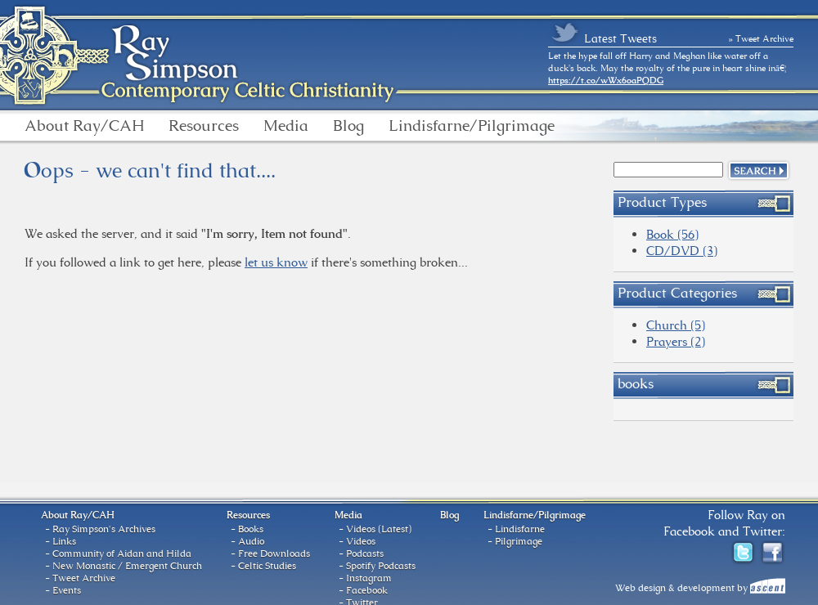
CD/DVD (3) (681, 250)
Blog (348, 126)
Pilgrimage (518, 541)
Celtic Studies (267, 565)
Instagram (369, 578)
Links (64, 541)
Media (285, 126)
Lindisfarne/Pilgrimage (472, 126)
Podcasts (365, 553)
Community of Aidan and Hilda (121, 553)
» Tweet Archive (761, 38)
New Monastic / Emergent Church (127, 565)
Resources (204, 126)
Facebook (367, 590)
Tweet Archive (83, 578)
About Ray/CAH (84, 126)
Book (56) (672, 234)
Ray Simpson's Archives (103, 529)
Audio (251, 541)
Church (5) (675, 325)
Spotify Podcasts (381, 565)
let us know (276, 262)
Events (66, 590)
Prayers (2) (675, 341)
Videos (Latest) (378, 529)
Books (250, 529)
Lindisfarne (520, 529)
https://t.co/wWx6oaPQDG (605, 80)
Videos (360, 541)
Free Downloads (274, 553)
